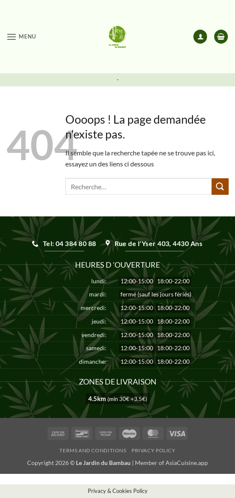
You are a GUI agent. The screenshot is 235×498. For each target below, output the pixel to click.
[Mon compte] (200, 37)
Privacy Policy (153, 450)
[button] (21, 36)
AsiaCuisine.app (186, 462)
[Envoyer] (220, 186)
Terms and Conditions (92, 450)
